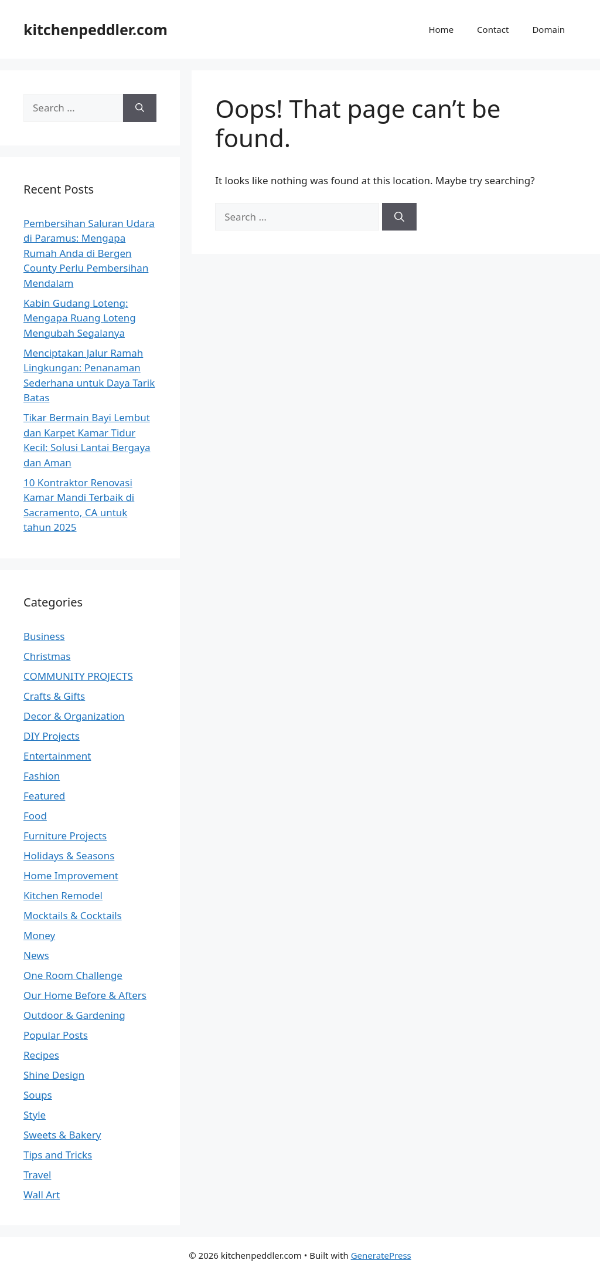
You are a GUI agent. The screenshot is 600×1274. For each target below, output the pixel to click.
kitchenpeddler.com (95, 29)
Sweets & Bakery (62, 1134)
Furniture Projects (65, 835)
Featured (44, 795)
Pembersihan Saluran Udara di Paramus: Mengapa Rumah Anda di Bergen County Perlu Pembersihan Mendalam (89, 253)
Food (35, 815)
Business (43, 636)
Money (39, 935)
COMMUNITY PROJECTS (78, 676)
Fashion (41, 775)
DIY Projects (51, 736)
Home (441, 29)
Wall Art (41, 1194)
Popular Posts (55, 1035)
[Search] (399, 217)
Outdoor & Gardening (74, 1015)
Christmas (47, 656)
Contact (493, 29)
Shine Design (53, 1075)
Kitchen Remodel (63, 895)
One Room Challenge (72, 975)
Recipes (41, 1055)
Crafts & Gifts (54, 696)
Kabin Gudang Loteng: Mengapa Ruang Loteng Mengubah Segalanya (79, 318)
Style (34, 1114)
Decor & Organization (74, 716)
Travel (37, 1174)
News (36, 955)
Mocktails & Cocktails (72, 915)
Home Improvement (70, 875)
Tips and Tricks (57, 1154)
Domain (548, 29)
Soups (37, 1095)
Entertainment (57, 756)
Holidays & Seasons (68, 855)
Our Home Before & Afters (84, 995)
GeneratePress (381, 1255)
